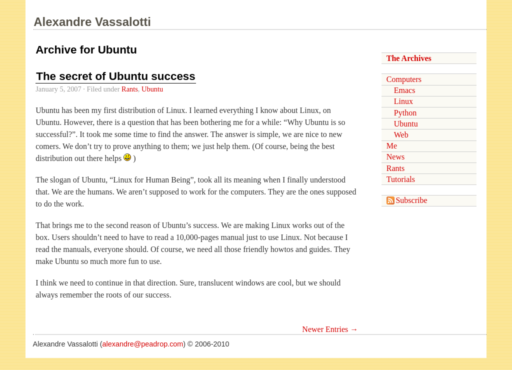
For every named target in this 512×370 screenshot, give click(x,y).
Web (401, 134)
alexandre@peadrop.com (143, 344)
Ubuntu (152, 89)
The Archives (409, 58)
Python (405, 112)
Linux (403, 101)
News (395, 156)
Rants (130, 89)
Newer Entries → (330, 329)
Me (391, 146)
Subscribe (407, 200)
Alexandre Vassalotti (92, 21)
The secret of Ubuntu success (116, 76)
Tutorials (400, 179)
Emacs (405, 90)
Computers (404, 79)
